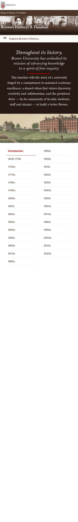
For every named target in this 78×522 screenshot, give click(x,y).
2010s (47, 245)
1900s (47, 159)
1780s (11, 182)
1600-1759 (14, 159)
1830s (11, 222)
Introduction (15, 151)
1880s (11, 261)
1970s (47, 214)
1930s (47, 182)
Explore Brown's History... (22, 38)
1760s (11, 166)
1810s (11, 206)
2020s (47, 253)
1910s (47, 166)
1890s (47, 151)
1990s (47, 229)
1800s (11, 198)
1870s (11, 253)
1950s (47, 198)
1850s (11, 237)
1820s (11, 214)
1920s (47, 174)
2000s (47, 237)
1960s (47, 206)
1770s (11, 174)
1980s (47, 222)
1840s (11, 229)
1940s (47, 190)
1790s (11, 190)
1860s (11, 245)
